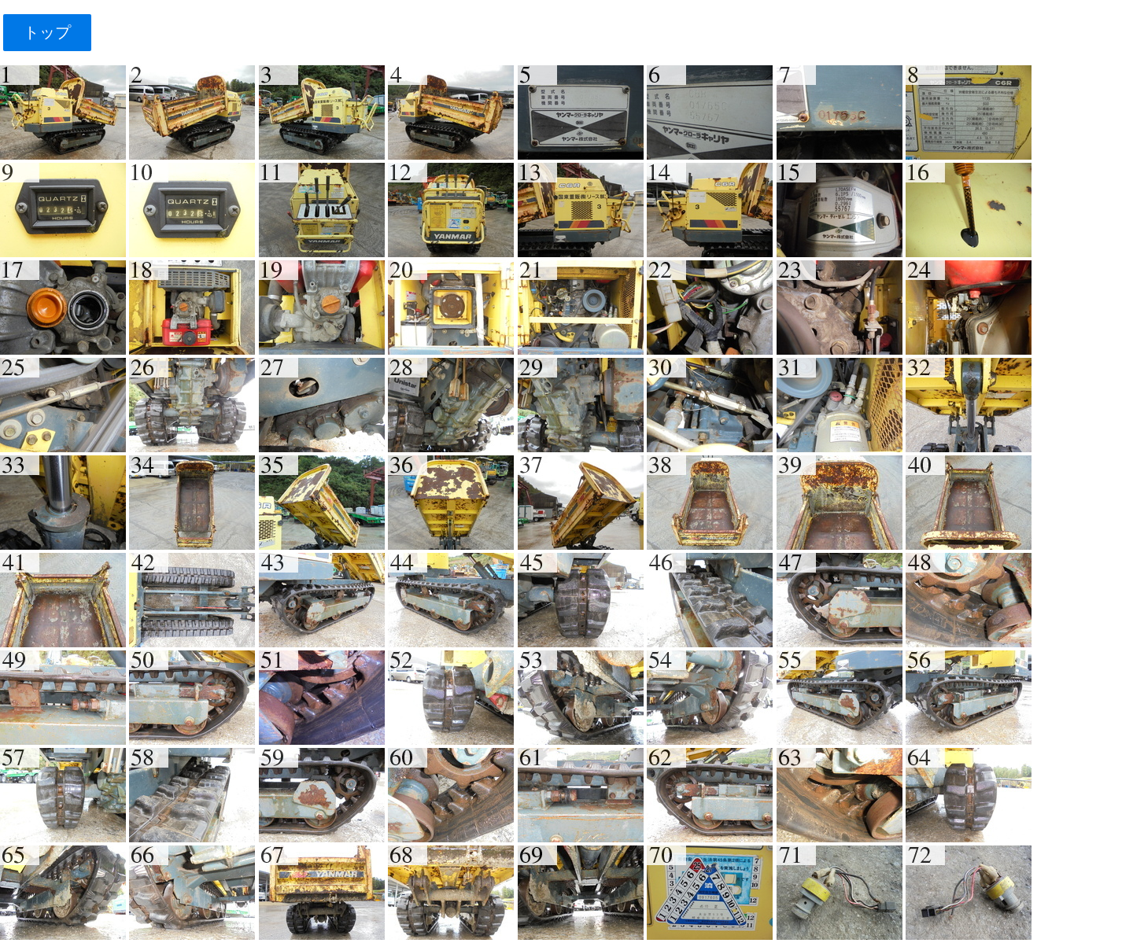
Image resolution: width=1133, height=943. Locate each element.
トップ (47, 32)
